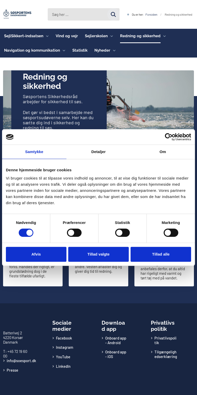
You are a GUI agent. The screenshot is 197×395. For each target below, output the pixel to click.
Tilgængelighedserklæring (165, 354)
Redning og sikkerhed (140, 36)
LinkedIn (63, 366)
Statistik (79, 50)
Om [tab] (163, 151)
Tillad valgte (98, 254)
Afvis (36, 254)
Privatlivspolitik (165, 340)
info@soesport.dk (21, 360)
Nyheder (102, 50)
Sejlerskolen (96, 36)
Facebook (64, 338)
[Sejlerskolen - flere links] (110, 36)
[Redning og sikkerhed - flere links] (163, 36)
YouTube (63, 356)
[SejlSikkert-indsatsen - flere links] (46, 36)
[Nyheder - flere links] (113, 50)
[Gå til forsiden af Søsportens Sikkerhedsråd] (15, 14)
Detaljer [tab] (98, 151)
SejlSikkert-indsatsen (23, 36)
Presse (12, 370)
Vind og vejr (67, 36)
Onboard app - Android (115, 340)
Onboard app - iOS (115, 354)
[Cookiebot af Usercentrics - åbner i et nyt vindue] (168, 137)
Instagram (64, 347)
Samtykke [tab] (34, 151)
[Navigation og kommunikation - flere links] (62, 50)
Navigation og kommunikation (32, 50)
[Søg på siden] (82, 14)
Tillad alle (161, 254)
